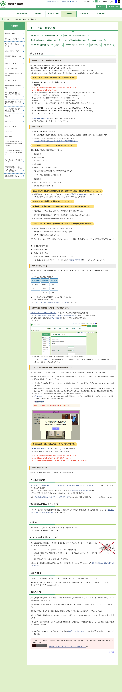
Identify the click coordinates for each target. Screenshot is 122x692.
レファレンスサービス (12, 68)
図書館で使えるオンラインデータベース (13, 103)
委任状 (76, 260)
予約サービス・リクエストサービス (13, 45)
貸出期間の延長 (40, 315)
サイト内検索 (65, 1)
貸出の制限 (94, 45)
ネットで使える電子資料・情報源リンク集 (13, 110)
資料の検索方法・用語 (12, 51)
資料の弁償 (107, 45)
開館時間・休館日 (10, 34)
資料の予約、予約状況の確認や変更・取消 (61, 315)
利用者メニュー (53, 13)
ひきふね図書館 (55, 318)
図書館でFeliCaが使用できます (13, 87)
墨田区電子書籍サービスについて (13, 57)
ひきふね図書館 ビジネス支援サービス (13, 74)
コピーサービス (10, 131)
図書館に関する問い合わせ (13, 176)
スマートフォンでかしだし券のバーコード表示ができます (13, 95)
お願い (57, 45)
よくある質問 (99, 13)
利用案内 (69, 13)
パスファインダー (10, 80)
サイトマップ (75, 1)
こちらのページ (47, 359)
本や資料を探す (22, 13)
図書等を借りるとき (51, 35)
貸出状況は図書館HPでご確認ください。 (44, 40)
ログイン (101, 6)
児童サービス (9, 121)
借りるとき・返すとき (12, 39)
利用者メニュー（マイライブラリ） (44, 313)
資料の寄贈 (8, 136)
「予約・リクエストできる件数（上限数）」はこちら (51, 302)
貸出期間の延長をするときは (40, 45)
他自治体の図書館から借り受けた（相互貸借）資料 (52, 497)
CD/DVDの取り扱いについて (75, 45)
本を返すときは (97, 40)
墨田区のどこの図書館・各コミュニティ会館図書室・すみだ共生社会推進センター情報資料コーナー (64, 485)
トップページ (7, 19)
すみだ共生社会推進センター (80, 490)
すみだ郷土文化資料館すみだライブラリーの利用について (13, 152)
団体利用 (7, 116)
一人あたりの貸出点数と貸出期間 (75, 35)
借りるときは (35, 35)
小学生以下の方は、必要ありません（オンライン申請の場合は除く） (56, 141)
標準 (112, 1)
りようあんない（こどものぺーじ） (13, 161)
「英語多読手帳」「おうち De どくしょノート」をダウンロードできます (14, 169)
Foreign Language (54, 1)
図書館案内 (84, 13)
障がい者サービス (10, 126)
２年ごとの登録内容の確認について (74, 40)
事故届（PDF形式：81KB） (77, 631)
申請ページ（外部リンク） (41, 118)
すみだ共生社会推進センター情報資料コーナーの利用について (13, 143)
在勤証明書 (79, 194)
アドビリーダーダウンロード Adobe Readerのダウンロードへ (59, 647)
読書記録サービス (10, 63)
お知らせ (38, 13)
